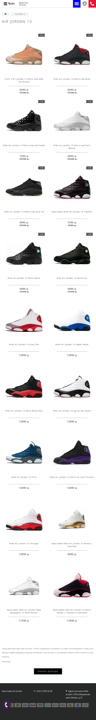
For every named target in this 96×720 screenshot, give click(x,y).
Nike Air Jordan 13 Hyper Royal (72, 344)
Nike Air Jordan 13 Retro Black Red (24, 411)
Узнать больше (48, 671)
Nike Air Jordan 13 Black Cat (72, 278)
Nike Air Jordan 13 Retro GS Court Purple (72, 477)
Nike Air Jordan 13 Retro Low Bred (72, 79)
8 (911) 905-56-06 (92, 4)
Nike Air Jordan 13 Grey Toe (24, 344)
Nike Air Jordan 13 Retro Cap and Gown (24, 145)
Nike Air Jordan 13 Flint (24, 477)
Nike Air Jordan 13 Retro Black (24, 278)
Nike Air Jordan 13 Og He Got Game (72, 411)
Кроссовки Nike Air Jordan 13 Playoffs (72, 212)
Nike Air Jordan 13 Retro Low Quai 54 (24, 212)
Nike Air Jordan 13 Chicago (24, 543)
